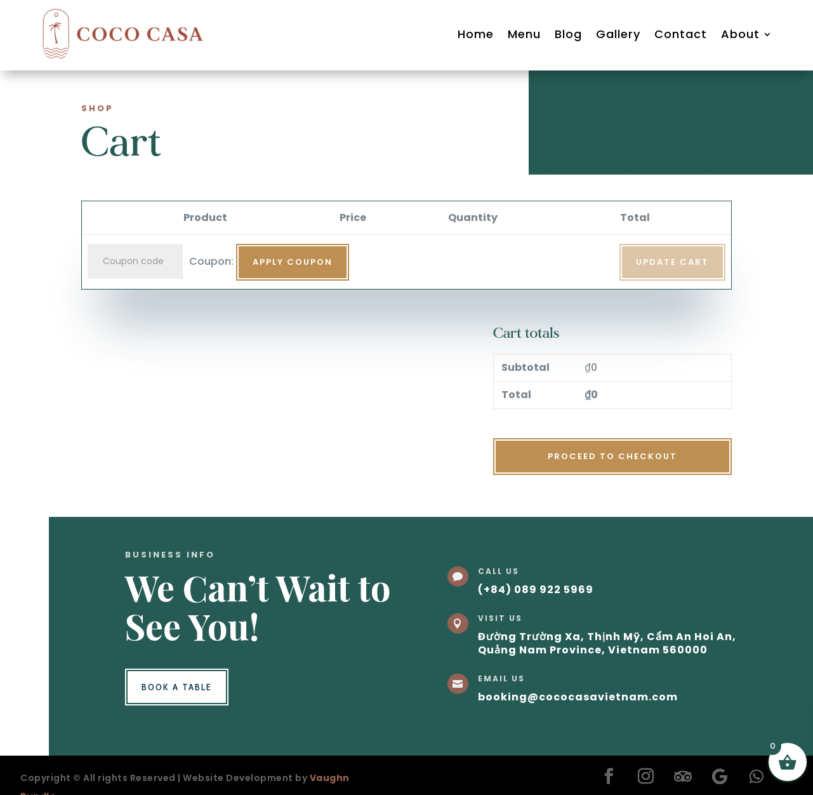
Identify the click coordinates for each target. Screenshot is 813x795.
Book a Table (177, 687)
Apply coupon (293, 262)
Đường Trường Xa (529, 636)
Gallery (618, 34)
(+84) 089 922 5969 (535, 589)
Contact (680, 34)
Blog (568, 34)
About (740, 34)
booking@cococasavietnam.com (578, 697)
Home (476, 34)
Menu (524, 34)
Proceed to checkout (612, 456)
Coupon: (211, 261)
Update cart (672, 262)
